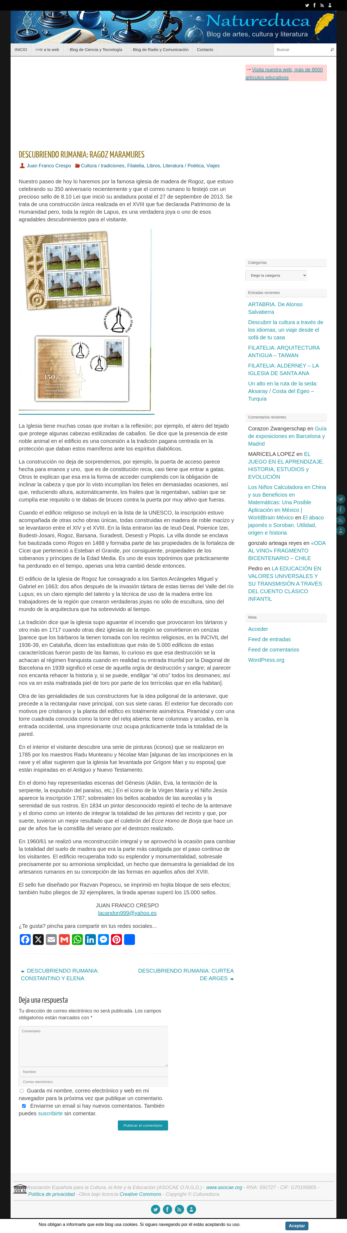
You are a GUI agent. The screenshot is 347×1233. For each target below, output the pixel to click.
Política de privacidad (51, 1194)
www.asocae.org (224, 1187)
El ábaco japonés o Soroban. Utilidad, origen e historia (286, 525)
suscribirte (50, 1113)
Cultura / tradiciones (102, 165)
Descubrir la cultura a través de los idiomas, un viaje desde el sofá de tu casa (285, 329)
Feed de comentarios (273, 650)
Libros (153, 165)
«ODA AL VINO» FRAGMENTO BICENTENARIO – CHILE (287, 550)
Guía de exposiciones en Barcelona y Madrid (287, 436)
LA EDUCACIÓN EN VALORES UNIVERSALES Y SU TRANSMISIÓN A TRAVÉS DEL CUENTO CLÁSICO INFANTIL (285, 584)
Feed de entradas (269, 639)
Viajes (213, 165)
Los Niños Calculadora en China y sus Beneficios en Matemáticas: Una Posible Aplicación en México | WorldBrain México (287, 502)
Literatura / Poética (183, 165)
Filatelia (135, 165)
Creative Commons (140, 1194)
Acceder (258, 629)
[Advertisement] (127, 101)
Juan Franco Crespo (49, 165)
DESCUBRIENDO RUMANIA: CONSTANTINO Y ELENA (60, 974)
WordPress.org (266, 660)
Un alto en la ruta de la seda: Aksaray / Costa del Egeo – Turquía (283, 391)
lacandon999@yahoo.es (127, 913)
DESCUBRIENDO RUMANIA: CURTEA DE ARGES (186, 974)
